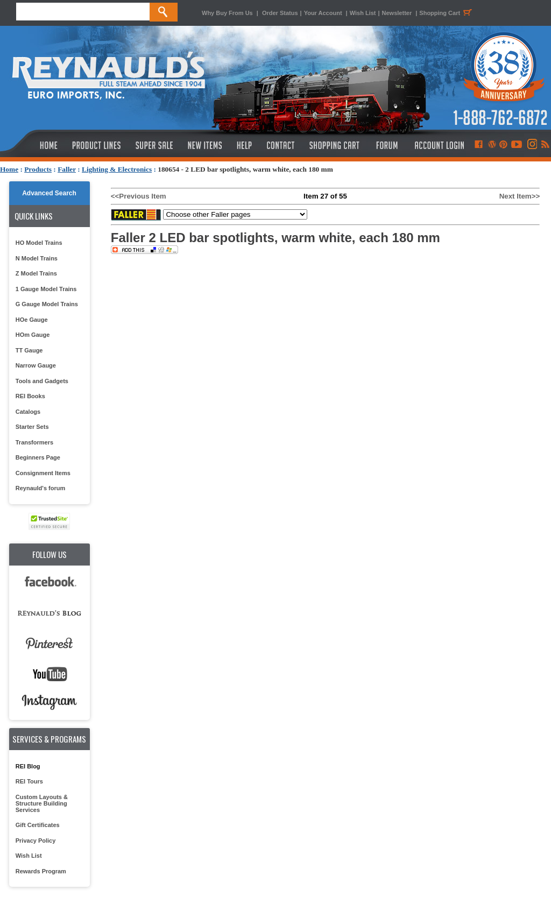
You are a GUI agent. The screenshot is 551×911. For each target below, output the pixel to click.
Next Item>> (519, 196)
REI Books (30, 396)
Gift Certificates (38, 825)
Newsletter (397, 13)
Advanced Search (49, 193)
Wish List (363, 13)
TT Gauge (29, 350)
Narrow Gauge (36, 365)
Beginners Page (38, 457)
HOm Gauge (33, 334)
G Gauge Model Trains (47, 304)
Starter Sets (32, 426)
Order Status (280, 13)
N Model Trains (37, 258)
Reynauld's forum (40, 488)
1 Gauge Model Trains (46, 289)
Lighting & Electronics (117, 169)
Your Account (324, 13)
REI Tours (29, 781)
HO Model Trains (39, 242)
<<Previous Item (138, 196)
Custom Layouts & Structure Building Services (42, 803)
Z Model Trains (36, 273)
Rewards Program (41, 871)
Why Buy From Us (227, 13)
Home (9, 169)
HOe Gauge (32, 319)
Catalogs (28, 411)
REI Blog (28, 766)
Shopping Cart (447, 13)
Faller (67, 169)
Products (38, 169)
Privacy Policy (36, 840)
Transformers (34, 442)
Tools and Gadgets (42, 381)
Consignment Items (43, 473)
